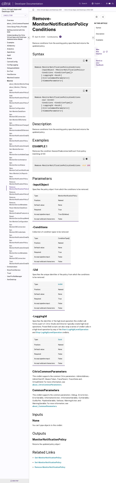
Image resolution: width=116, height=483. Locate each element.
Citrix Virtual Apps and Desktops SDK (49, 10)
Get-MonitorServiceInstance (18, 159)
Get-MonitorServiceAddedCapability (18, 153)
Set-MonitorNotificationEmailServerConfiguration (18, 236)
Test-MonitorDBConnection (17, 257)
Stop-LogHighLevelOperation (49, 332)
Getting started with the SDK (16, 31)
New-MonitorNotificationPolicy (18, 178)
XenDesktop (11, 279)
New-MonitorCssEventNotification (18, 169)
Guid (60, 339)
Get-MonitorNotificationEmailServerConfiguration (18, 134)
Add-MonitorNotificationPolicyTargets (18, 102)
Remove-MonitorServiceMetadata (18, 204)
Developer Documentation (29, 3)
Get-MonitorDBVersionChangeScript (18, 124)
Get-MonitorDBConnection (17, 116)
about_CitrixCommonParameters (17, 23)
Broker (9, 58)
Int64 (60, 284)
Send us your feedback (99, 63)
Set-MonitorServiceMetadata (18, 252)
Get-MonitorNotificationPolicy (18, 140)
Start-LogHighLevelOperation (75, 329)
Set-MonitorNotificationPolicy (18, 241)
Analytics (10, 49)
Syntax (98, 29)
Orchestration (12, 267)
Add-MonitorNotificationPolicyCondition (18, 91)
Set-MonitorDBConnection (17, 226)
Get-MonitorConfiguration (17, 107)
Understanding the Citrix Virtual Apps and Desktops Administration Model (16, 37)
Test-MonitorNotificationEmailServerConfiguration (18, 262)
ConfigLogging (12, 65)
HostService (11, 74)
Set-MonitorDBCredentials (17, 231)
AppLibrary (11, 52)
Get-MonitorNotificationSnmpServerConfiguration (18, 145)
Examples (10, 42)
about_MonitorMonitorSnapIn (18, 84)
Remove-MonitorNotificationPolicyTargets (18, 198)
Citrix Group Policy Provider (17, 27)
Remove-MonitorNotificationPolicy (18, 183)
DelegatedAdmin (13, 68)
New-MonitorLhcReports (18, 173)
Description (100, 35)
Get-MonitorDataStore (17, 111)
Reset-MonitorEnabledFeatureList (18, 212)
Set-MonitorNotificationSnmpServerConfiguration (18, 247)
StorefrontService (13, 270)
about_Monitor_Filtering (18, 87)
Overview (10, 20)
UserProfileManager (14, 276)
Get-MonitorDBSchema (17, 120)
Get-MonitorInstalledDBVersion (18, 129)
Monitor (10, 81)
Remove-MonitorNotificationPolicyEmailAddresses (18, 193)
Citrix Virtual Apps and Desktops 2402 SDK (78, 10)
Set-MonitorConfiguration (18, 221)
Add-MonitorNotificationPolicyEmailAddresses (18, 97)
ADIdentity (11, 46)
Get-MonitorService (16, 149)
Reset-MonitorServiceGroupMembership (18, 217)
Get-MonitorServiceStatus (17, 164)
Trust (9, 273)
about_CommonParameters (44, 406)
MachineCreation (13, 78)
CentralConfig (12, 62)
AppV (9, 55)
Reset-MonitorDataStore (18, 208)
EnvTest (10, 71)
